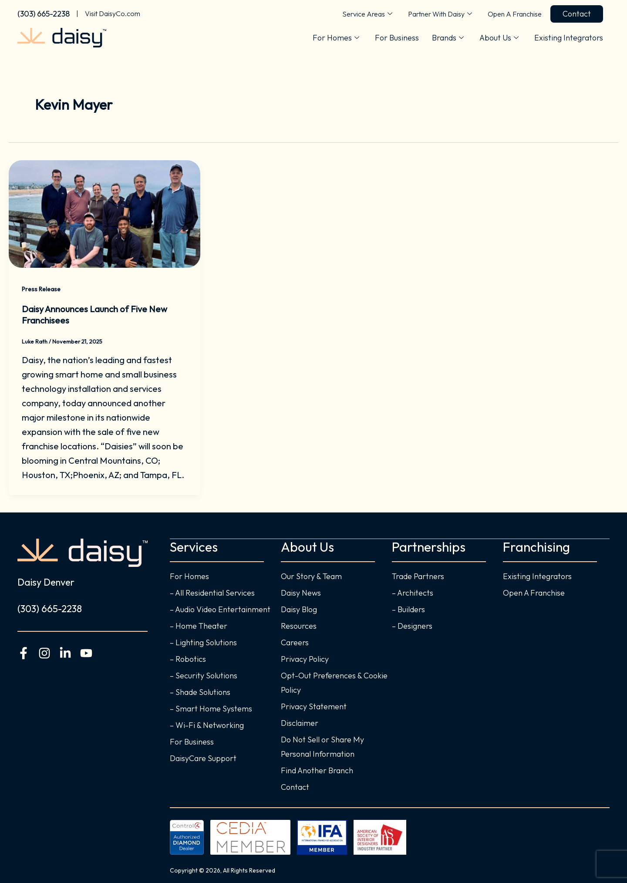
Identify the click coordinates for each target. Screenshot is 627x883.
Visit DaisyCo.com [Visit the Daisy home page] (112, 13)
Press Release (41, 289)
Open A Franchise (515, 14)
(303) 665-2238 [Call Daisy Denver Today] (43, 14)
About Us (499, 38)
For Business (397, 38)
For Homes (336, 38)
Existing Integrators (568, 38)
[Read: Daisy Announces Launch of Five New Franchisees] (104, 212)
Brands (448, 38)
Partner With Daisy (440, 14)
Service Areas (367, 14)
